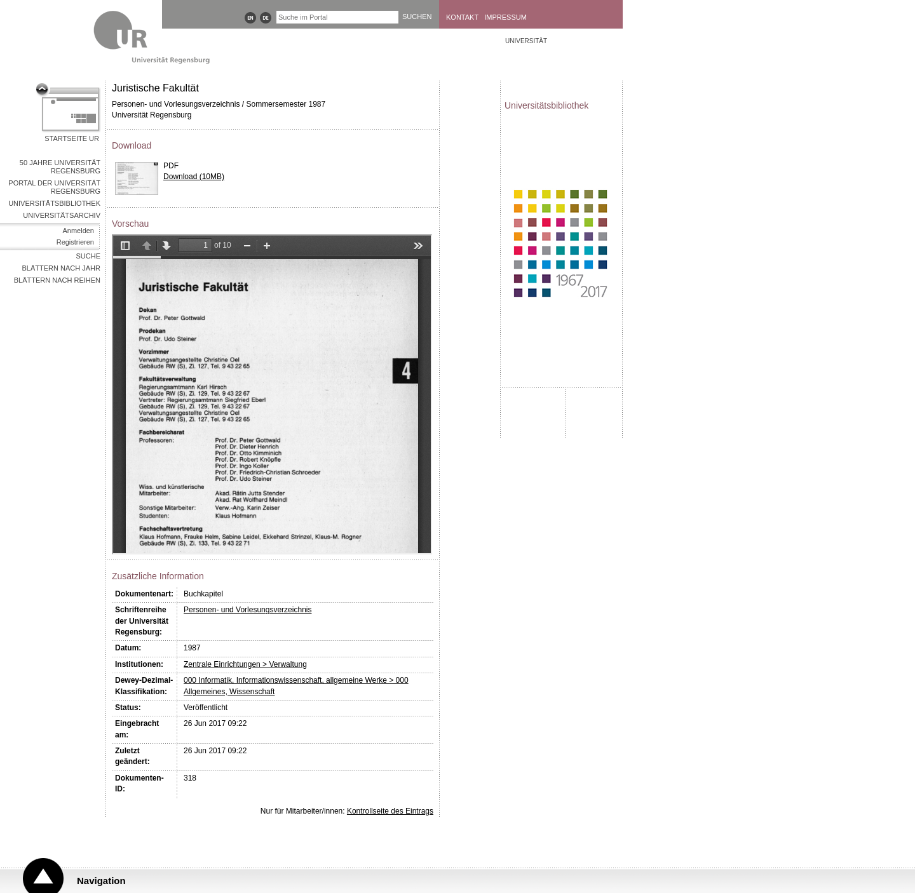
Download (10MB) (193, 176)
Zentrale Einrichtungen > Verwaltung (245, 664)
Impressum (505, 17)
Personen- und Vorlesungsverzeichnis (247, 609)
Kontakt (462, 17)
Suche (88, 256)
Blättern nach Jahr (61, 268)
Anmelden (78, 230)
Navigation (101, 880)
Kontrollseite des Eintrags (390, 811)
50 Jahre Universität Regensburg (60, 167)
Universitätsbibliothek (54, 203)
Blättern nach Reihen (57, 280)
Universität (526, 40)
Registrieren (75, 242)
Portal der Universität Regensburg (54, 187)
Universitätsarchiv (61, 215)
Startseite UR (71, 138)
